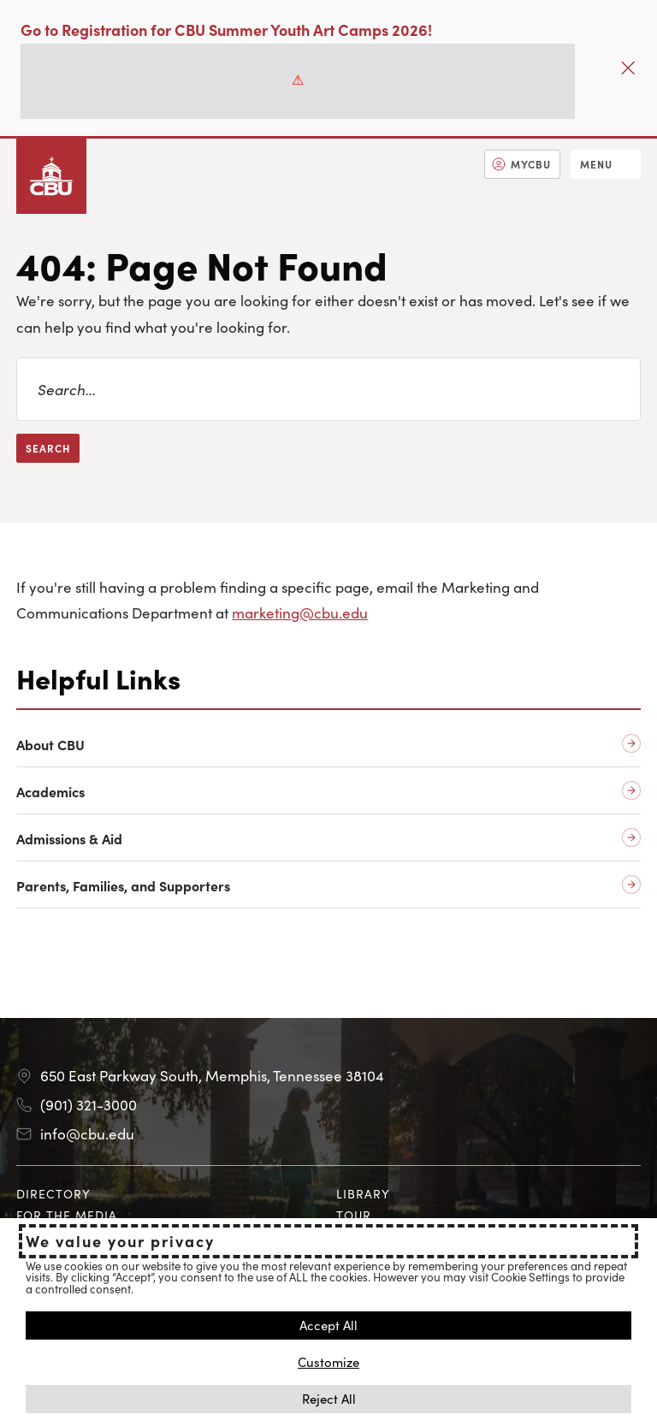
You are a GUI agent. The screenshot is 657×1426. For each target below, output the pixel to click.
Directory (53, 1193)
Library (363, 1193)
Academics (50, 792)
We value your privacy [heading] (120, 1241)
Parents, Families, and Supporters (123, 886)
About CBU (50, 745)
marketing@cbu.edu (300, 612)
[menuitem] (522, 164)
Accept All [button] (328, 1325)
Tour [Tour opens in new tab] (353, 1214)
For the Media (66, 1214)
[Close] (627, 68)
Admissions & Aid (69, 839)
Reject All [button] (329, 1398)
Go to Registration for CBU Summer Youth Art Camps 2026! (226, 29)
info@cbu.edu (87, 1133)
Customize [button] (328, 1361)
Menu (596, 164)
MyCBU (531, 164)
